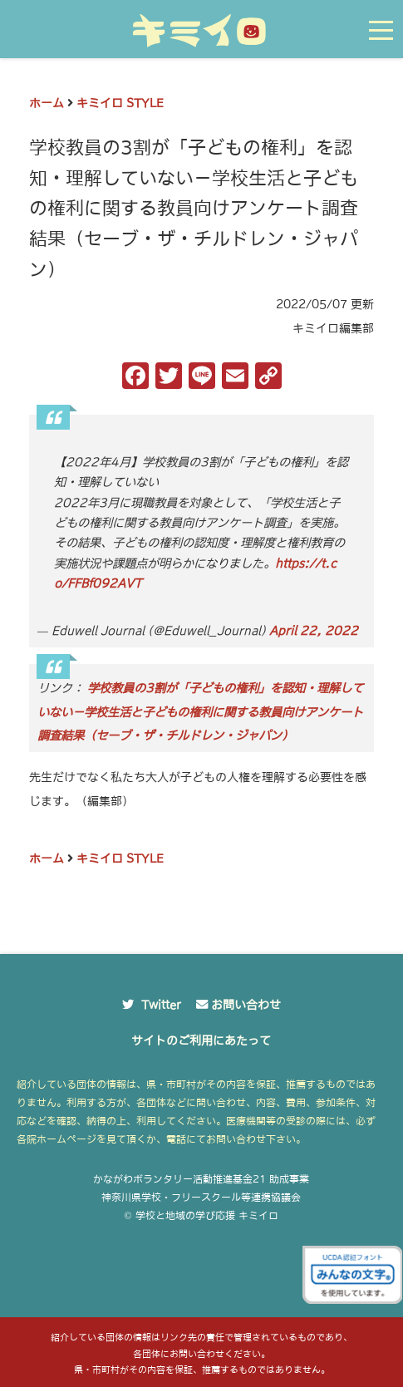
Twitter (161, 1005)
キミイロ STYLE (120, 103)
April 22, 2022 (313, 631)
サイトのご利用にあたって (201, 1040)
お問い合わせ (246, 1005)
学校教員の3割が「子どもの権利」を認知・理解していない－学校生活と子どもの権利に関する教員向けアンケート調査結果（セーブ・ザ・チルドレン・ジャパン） (200, 712)
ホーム (46, 103)
